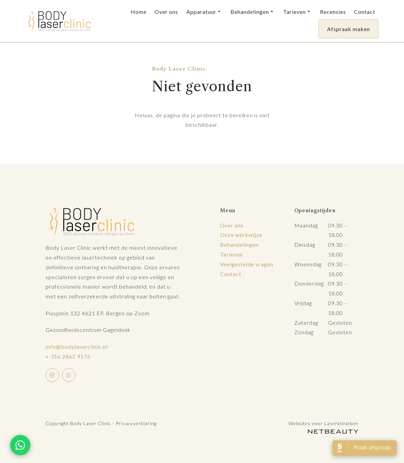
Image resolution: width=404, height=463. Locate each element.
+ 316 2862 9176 (68, 356)
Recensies (333, 11)
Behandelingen (253, 11)
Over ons (166, 11)
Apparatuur (204, 11)
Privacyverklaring (136, 423)
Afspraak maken (348, 29)
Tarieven (297, 11)
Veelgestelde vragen (246, 264)
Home (138, 11)
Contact (364, 11)
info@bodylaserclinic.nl (77, 346)
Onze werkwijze (241, 235)
